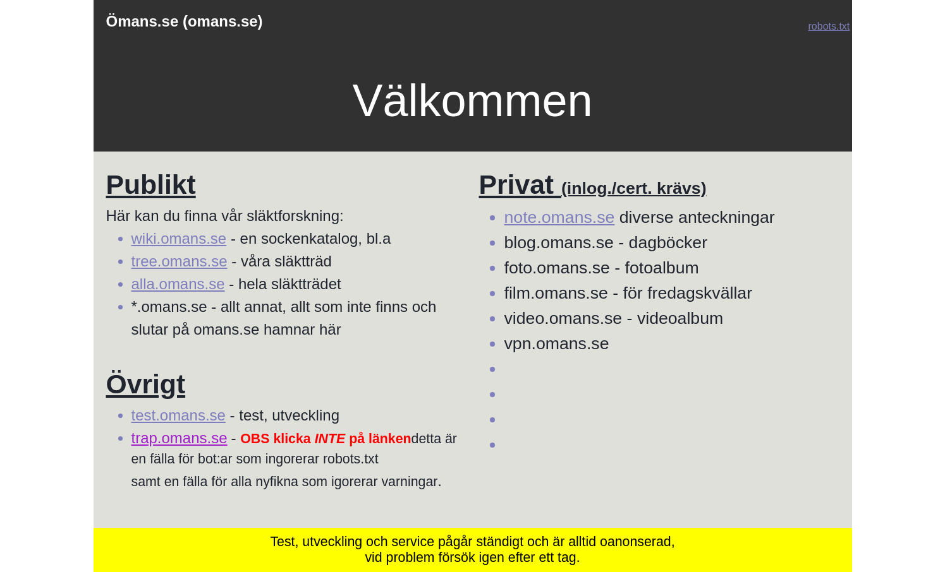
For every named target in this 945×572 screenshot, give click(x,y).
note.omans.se (559, 217)
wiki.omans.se (179, 238)
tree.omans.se (179, 261)
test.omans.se (178, 415)
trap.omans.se (179, 437)
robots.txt (829, 26)
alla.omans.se (178, 283)
